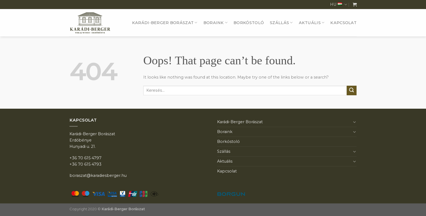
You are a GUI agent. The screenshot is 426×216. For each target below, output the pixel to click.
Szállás (281, 22)
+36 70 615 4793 (85, 164)
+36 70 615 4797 (85, 157)
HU (338, 4)
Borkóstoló (249, 22)
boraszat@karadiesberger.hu (98, 175)
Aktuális (312, 22)
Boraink (215, 22)
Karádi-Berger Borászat (164, 22)
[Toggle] (355, 122)
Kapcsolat (343, 22)
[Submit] (352, 91)
